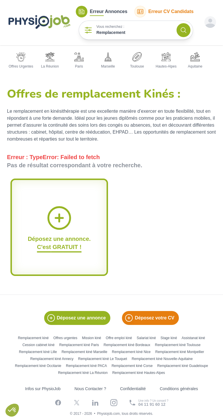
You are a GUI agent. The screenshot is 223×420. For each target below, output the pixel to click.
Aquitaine (195, 60)
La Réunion (50, 60)
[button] (12, 410)
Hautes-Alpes (166, 60)
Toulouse (137, 60)
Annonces (101, 11)
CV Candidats (164, 11)
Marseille (108, 60)
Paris (79, 60)
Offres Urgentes (21, 60)
